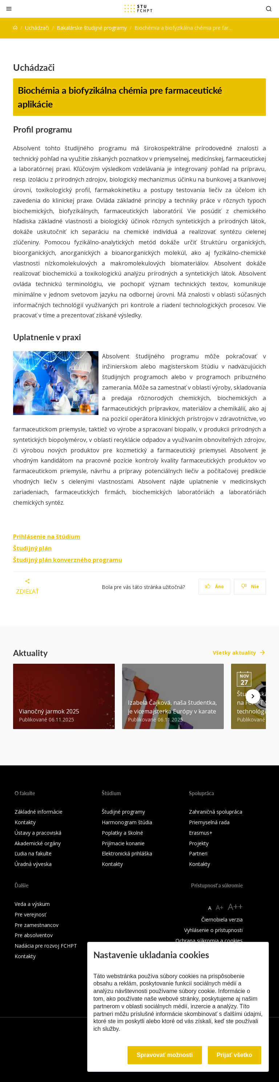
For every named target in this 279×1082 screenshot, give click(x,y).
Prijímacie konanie (123, 843)
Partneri (198, 853)
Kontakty (25, 822)
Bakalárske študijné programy (92, 27)
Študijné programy (123, 811)
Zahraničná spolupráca (215, 811)
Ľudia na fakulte (33, 853)
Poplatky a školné (122, 832)
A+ (219, 907)
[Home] (15, 27)
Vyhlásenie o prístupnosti (213, 930)
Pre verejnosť (30, 914)
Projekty (199, 843)
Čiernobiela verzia (222, 919)
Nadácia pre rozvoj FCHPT (46, 945)
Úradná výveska (33, 864)
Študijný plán (32, 548)
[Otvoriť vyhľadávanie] (269, 8)
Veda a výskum (32, 903)
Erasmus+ (201, 832)
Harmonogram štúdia (127, 822)
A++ (235, 906)
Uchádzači (37, 27)
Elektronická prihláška (127, 853)
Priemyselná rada (209, 822)
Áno (214, 586)
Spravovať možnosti (165, 1055)
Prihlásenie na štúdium (46, 537)
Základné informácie (38, 811)
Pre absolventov (34, 935)
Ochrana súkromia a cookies (209, 940)
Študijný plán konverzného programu (67, 560)
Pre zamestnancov (36, 925)
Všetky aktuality (234, 652)
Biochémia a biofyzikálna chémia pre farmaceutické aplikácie (120, 97)
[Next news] (253, 696)
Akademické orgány (38, 843)
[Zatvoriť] (9, 8)
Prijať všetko (234, 1055)
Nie (250, 586)
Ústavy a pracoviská (38, 832)
